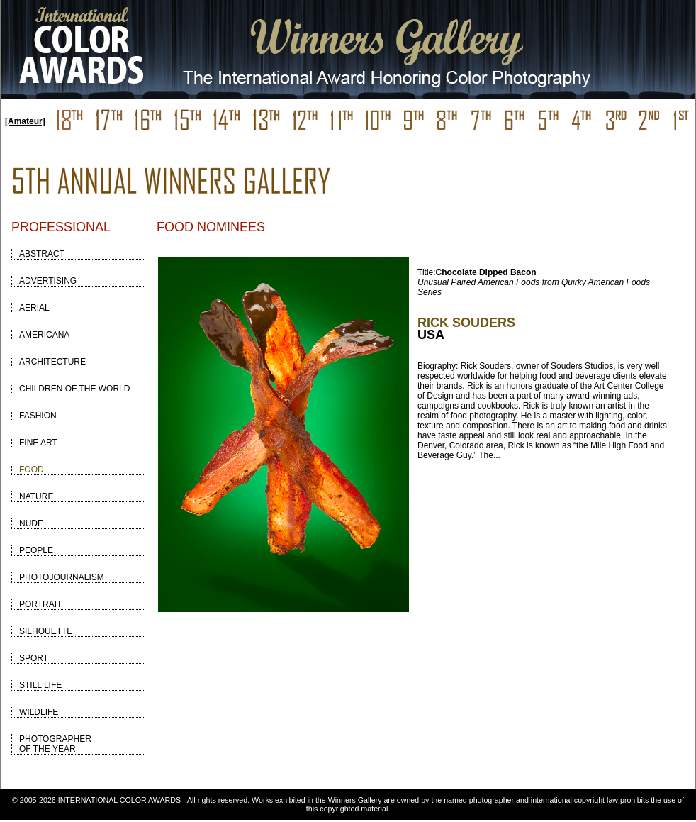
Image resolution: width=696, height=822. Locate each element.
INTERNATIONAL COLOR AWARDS (119, 800)
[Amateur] (25, 121)
